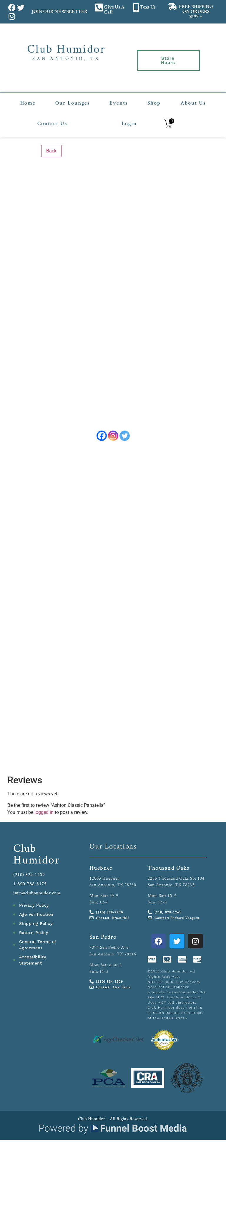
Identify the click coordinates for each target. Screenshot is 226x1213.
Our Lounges (72, 95)
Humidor (36, 860)
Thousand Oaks (169, 868)
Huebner (101, 868)
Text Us (148, 7)
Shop (154, 95)
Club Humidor (66, 48)
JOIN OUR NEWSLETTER (59, 11)
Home (28, 95)
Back (51, 143)
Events (118, 95)
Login (129, 116)
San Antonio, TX (66, 58)
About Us (193, 95)
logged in (44, 813)
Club (24, 848)
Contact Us (52, 116)
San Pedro (103, 937)
